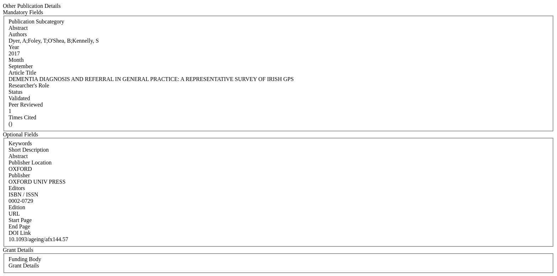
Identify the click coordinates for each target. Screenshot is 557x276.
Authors (18, 34)
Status (15, 92)
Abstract (18, 156)
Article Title (22, 73)
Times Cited (22, 117)
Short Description (29, 150)
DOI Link (20, 233)
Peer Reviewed (26, 105)
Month (16, 60)
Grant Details (24, 266)
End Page (19, 226)
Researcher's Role (29, 85)
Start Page (20, 220)
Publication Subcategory (36, 21)
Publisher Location (30, 162)
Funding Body (25, 259)
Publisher (19, 175)
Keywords (20, 143)
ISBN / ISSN (23, 194)
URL (14, 214)
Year (14, 47)
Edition (17, 207)
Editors (17, 188)
